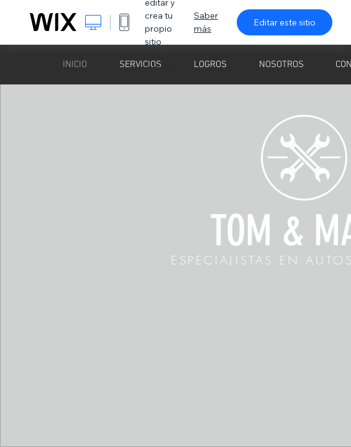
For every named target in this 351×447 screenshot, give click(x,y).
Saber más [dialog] (206, 22)
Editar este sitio (284, 22)
